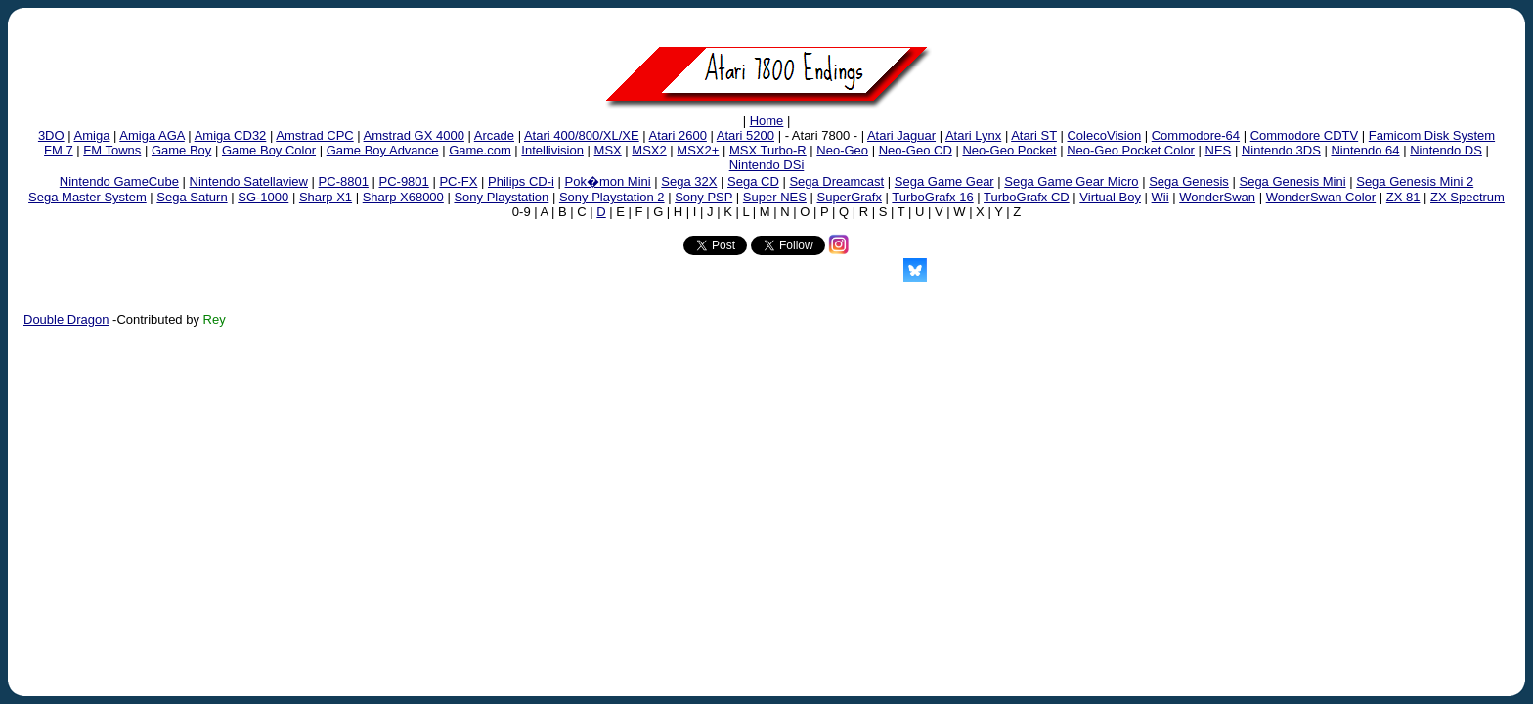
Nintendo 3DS (1281, 150)
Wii (1160, 197)
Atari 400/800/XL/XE (581, 135)
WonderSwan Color (1321, 197)
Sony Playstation (501, 197)
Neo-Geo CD (915, 150)
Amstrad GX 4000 (414, 135)
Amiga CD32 (231, 135)
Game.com (480, 150)
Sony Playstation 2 (612, 197)
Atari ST (1034, 135)
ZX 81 (1403, 197)
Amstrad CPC (314, 135)
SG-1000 (263, 197)
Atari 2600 (678, 135)
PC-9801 (404, 181)
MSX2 (649, 150)
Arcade (494, 135)
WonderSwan (1217, 197)
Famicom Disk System (1432, 135)
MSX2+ (698, 150)
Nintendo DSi (767, 164)
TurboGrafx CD (1027, 197)
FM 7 (58, 150)
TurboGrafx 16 (932, 197)
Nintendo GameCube (119, 181)
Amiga (92, 135)
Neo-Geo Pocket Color (1131, 150)
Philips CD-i (521, 181)
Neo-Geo (842, 150)
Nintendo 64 (1365, 150)
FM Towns (112, 150)
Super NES (775, 197)
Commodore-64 (1196, 135)
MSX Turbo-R (768, 150)
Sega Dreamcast (836, 181)
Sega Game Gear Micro (1071, 181)
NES (1218, 150)
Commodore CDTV (1304, 135)
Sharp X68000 (403, 197)
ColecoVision (1104, 135)
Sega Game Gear (944, 181)
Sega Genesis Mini (1292, 181)
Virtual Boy (1110, 197)
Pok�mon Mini (608, 181)
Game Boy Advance (383, 150)
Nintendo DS (1446, 150)
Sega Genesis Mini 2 (1414, 181)
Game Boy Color (269, 150)
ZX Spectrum (1467, 197)
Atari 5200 (745, 135)
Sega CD (753, 181)
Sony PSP (703, 197)
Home (767, 120)
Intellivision (552, 150)
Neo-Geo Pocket (1009, 150)
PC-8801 (344, 181)
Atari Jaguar (901, 135)
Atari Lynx (973, 135)
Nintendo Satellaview (249, 181)
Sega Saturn (191, 197)
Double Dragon (66, 319)
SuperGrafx (848, 197)
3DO (51, 135)
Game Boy (181, 150)
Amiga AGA (151, 135)
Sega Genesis (1189, 181)
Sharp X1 (325, 197)
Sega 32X (689, 181)
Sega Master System (87, 197)
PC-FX (458, 181)
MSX (608, 150)
